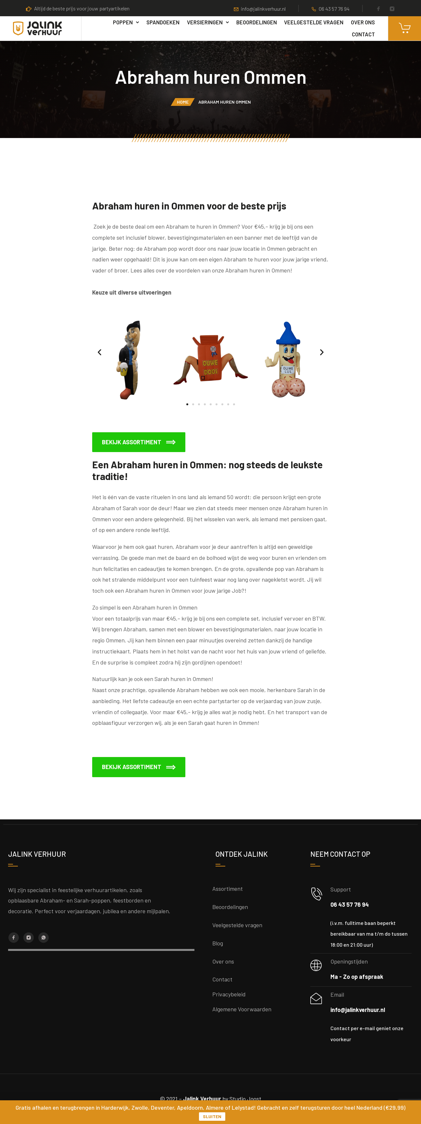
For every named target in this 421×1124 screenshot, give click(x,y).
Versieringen (205, 22)
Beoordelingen (256, 22)
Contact (363, 34)
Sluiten (212, 1116)
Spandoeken (163, 22)
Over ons (363, 22)
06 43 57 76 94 (334, 9)
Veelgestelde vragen (313, 22)
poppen (123, 22)
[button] (99, 352)
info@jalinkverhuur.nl (263, 9)
